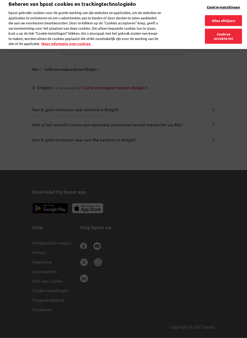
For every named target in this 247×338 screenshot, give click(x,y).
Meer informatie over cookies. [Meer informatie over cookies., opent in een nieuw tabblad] (66, 36)
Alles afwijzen (223, 12)
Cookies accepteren (223, 28)
